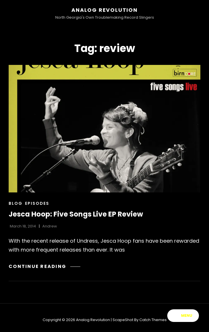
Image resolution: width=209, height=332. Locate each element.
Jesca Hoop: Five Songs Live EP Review (76, 214)
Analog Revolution (104, 9)
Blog (15, 203)
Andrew (49, 226)
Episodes (37, 203)
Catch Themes (153, 320)
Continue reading (44, 266)
